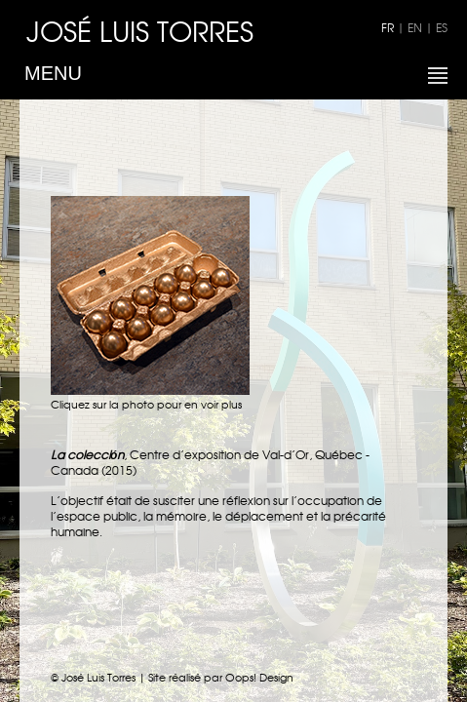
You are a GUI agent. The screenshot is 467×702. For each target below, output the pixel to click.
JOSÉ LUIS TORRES (139, 30)
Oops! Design (259, 676)
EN (415, 27)
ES (442, 27)
